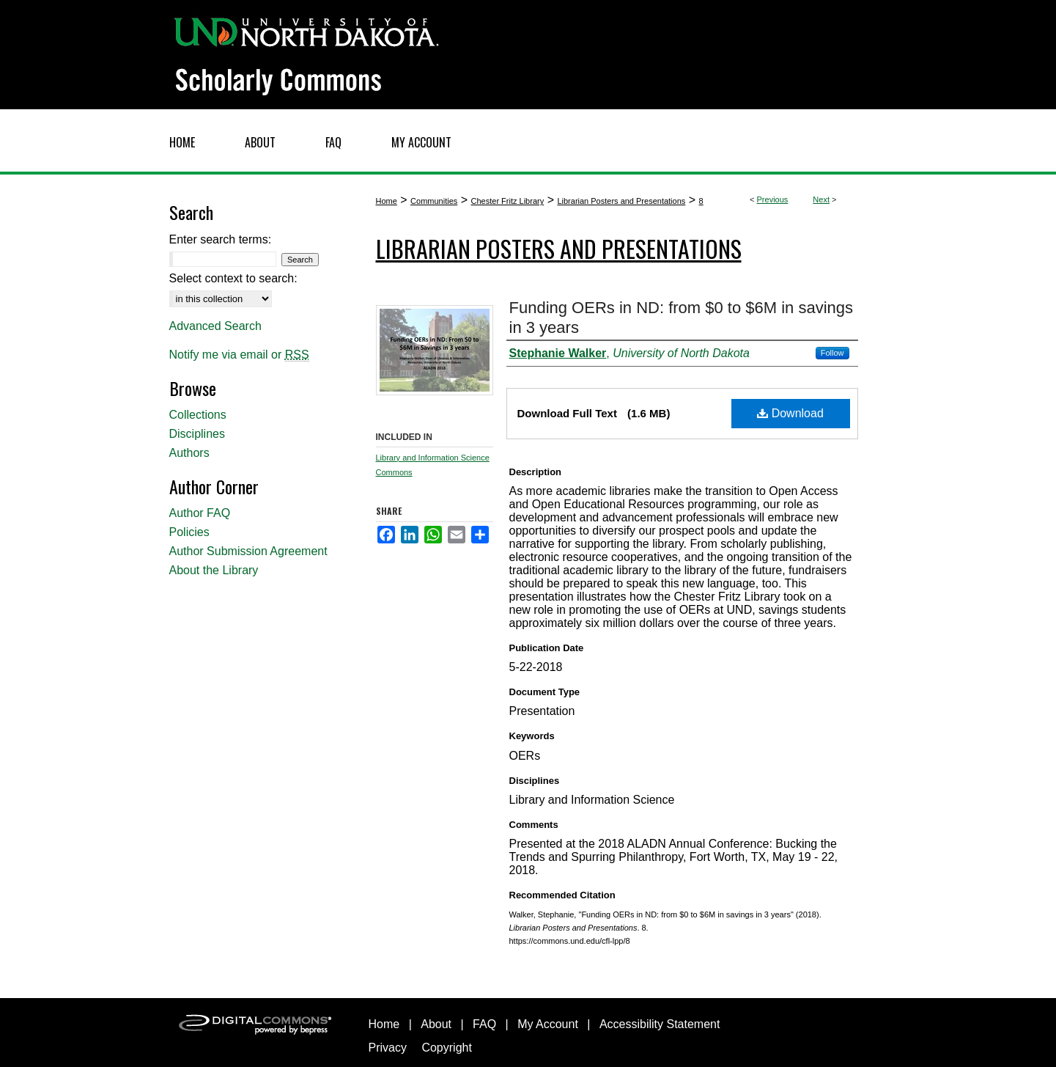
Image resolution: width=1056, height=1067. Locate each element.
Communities (433, 201)
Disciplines (197, 434)
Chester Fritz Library (507, 201)
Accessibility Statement (659, 1024)
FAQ (484, 1024)
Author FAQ (200, 513)
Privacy (388, 1047)
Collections (197, 414)
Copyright (446, 1047)
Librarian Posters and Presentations (621, 201)
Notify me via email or (239, 355)
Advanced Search (215, 326)
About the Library (214, 570)
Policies (189, 532)
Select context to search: (233, 278)
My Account (547, 1024)
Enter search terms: (220, 239)
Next (821, 199)
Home (386, 201)
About (436, 1024)
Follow (832, 352)
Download (790, 413)
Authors (189, 453)
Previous (773, 199)
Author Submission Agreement (248, 551)
